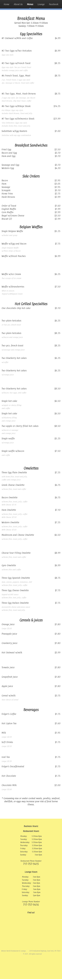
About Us (18, 4)
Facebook (53, 4)
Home (6, 4)
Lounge (41, 4)
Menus (30, 4)
